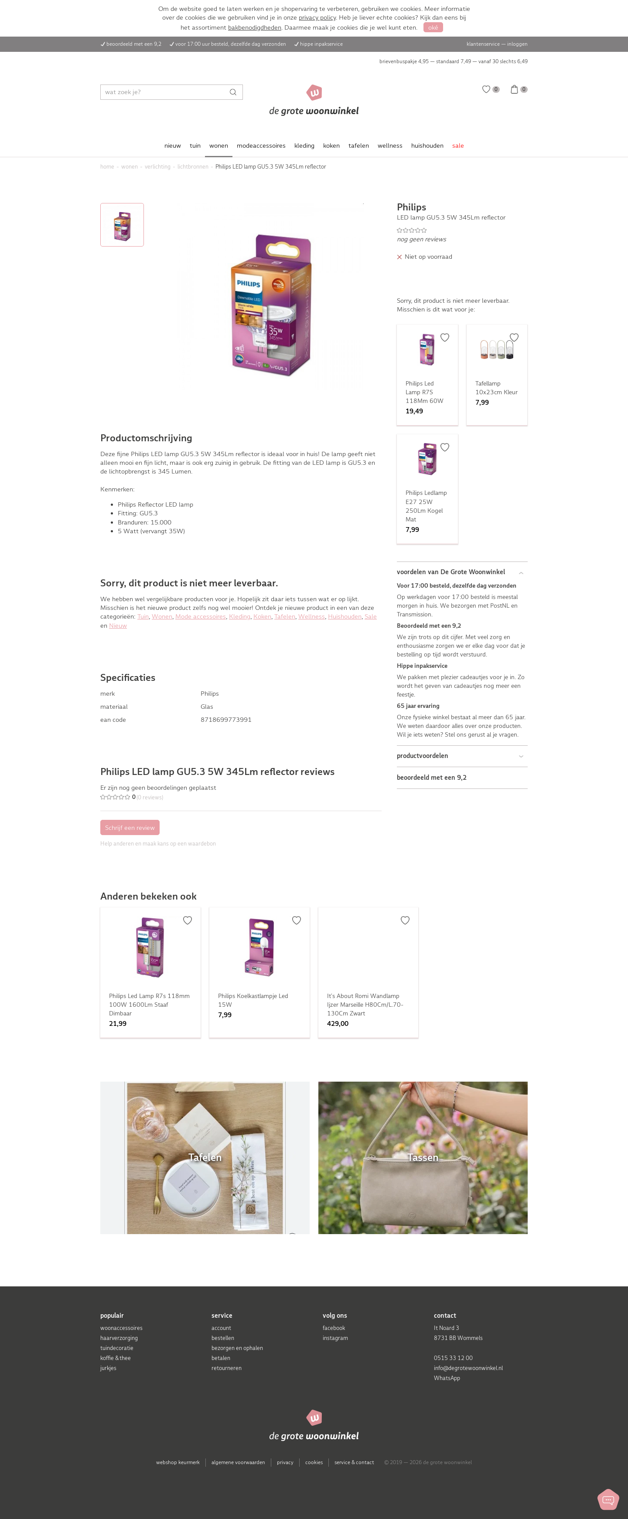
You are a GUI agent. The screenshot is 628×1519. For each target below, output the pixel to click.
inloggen (517, 44)
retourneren (227, 1368)
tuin (195, 145)
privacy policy (317, 17)
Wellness (311, 616)
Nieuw (118, 625)
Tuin (143, 616)
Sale (371, 616)
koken (331, 145)
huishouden (427, 145)
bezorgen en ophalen (237, 1348)
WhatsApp (447, 1378)
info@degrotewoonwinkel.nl (468, 1368)
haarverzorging (119, 1338)
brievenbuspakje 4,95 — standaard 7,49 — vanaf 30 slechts (453, 61)
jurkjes (108, 1368)
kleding (304, 145)
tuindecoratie (116, 1348)
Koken (262, 616)
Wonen (162, 616)
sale (458, 145)
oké (433, 27)
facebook (334, 1328)
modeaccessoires (261, 145)
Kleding (239, 616)
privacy (285, 1462)
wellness (390, 145)
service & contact (354, 1462)
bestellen (223, 1338)
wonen (218, 145)
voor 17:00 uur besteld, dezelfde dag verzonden (230, 44)
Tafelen (284, 616)
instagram (335, 1338)
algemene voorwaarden (238, 1462)
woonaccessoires (121, 1328)
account (221, 1328)
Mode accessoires (200, 616)
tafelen (358, 145)
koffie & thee (115, 1358)
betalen (221, 1358)
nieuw (172, 145)
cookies (314, 1462)
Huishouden (345, 616)
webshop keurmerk (178, 1462)
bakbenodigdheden (254, 27)
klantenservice (483, 44)
